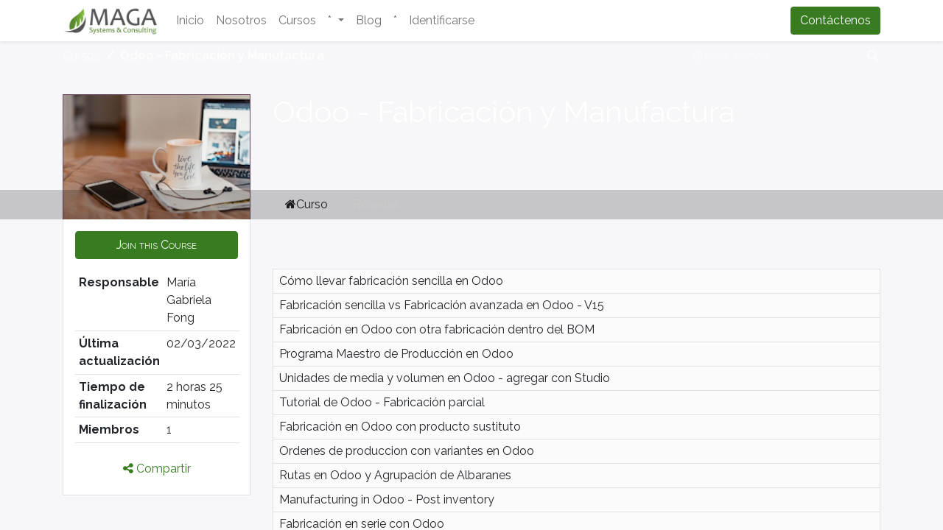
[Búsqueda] (870, 56)
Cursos (81, 56)
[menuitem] (190, 20)
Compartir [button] (157, 469)
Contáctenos (835, 20)
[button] (156, 245)
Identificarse (441, 20)
